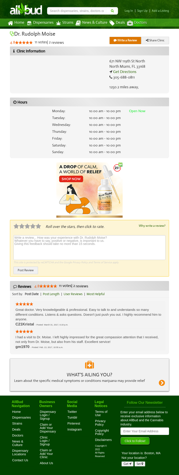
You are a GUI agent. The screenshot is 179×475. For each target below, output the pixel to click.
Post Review (26, 270)
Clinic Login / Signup (45, 440)
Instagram (74, 429)
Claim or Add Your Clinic (46, 453)
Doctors (133, 23)
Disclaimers (103, 439)
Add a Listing (161, 11)
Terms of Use (101, 413)
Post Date (32, 294)
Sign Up (144, 11)
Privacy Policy (80, 262)
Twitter (72, 411)
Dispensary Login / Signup (48, 415)
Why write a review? (152, 226)
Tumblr (72, 417)
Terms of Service (102, 262)
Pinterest (73, 423)
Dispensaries (39, 23)
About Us (46, 463)
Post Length (51, 294)
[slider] (24, 42)
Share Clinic (155, 40)
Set (140, 463)
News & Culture (89, 23)
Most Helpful (97, 294)
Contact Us (20, 460)
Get (127, 463)
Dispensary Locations (20, 452)
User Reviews (74, 294)
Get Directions (124, 72)
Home (16, 23)
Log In (131, 11)
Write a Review (125, 40)
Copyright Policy (102, 432)
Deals (114, 23)
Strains (63, 23)
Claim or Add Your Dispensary (48, 428)
